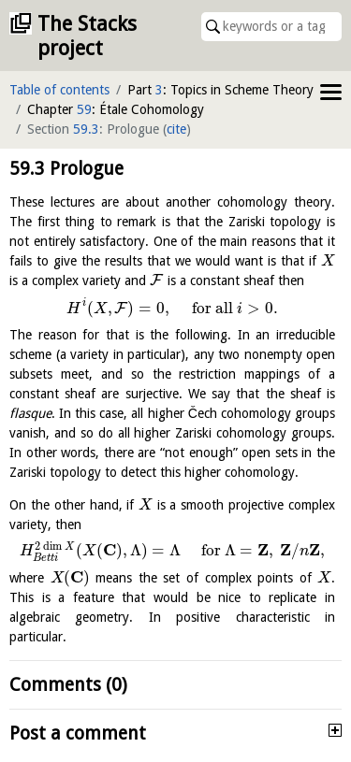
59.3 (86, 129)
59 (84, 109)
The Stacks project (87, 36)
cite (176, 129)
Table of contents (59, 89)
